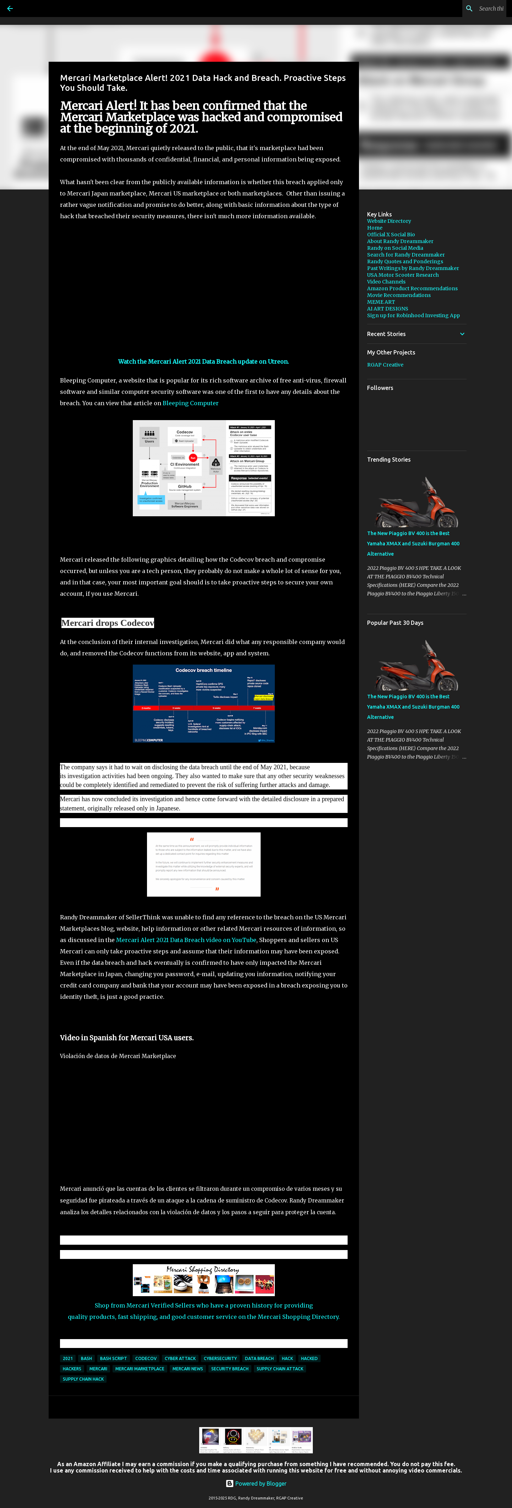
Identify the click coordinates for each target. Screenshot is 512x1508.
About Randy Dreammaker (400, 241)
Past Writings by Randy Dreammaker (413, 268)
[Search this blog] (469, 8)
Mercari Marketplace (139, 1368)
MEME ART (381, 302)
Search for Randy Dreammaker (406, 255)
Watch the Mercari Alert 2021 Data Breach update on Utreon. (203, 361)
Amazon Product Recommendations (412, 288)
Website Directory (389, 221)
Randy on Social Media (395, 248)
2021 (68, 1358)
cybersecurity (220, 1358)
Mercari (98, 1368)
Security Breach (230, 1368)
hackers (72, 1368)
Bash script (113, 1358)
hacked (309, 1358)
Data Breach (259, 1358)
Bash (86, 1358)
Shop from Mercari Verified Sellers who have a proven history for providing (204, 1305)
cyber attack (180, 1358)
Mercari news (188, 1368)
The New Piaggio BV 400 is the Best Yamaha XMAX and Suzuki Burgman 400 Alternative (413, 543)
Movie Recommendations (399, 295)
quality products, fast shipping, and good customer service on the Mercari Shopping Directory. (204, 1316)
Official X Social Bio (391, 234)
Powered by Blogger (256, 1483)
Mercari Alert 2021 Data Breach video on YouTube (186, 939)
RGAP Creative (385, 365)
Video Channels (386, 282)
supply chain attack (280, 1368)
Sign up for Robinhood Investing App (413, 315)
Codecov (146, 1358)
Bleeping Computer (190, 403)
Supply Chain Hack (83, 1379)
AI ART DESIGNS (387, 309)
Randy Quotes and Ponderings (405, 261)
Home (374, 228)
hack (287, 1358)
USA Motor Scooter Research (403, 275)
